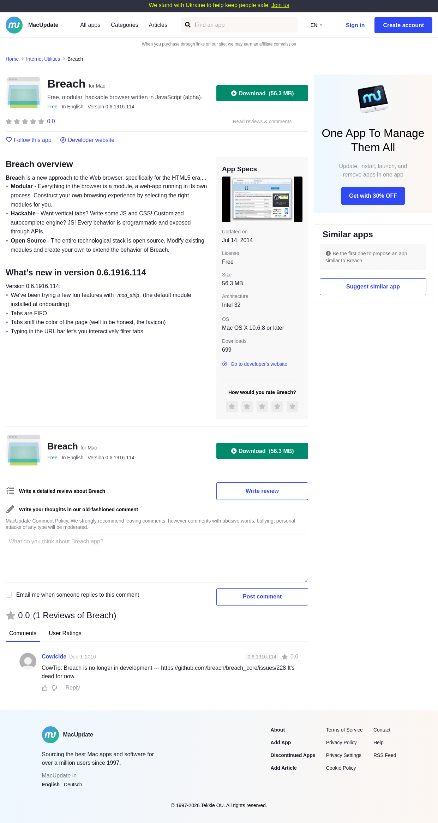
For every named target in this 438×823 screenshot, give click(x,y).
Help (378, 742)
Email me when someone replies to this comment (77, 595)
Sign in (355, 25)
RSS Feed (384, 755)
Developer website (87, 140)
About (278, 730)
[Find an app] (187, 24)
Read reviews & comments (262, 122)
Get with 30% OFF (373, 195)
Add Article (284, 768)
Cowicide (54, 656)
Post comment (262, 596)
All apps (90, 25)
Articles (158, 25)
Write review (262, 491)
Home (12, 59)
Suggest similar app (373, 286)
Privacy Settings (343, 755)
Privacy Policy (341, 742)
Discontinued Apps (293, 755)
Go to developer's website (254, 364)
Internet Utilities (43, 59)
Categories (124, 25)
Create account (403, 25)
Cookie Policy (341, 768)
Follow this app (29, 140)
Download (262, 93)
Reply (73, 687)
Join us (280, 5)
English (51, 784)
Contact (381, 730)
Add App (281, 742)
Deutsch (73, 784)
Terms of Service (344, 730)
